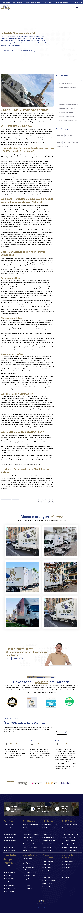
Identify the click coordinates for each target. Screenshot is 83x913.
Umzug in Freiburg (28, 882)
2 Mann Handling (46, 847)
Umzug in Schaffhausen (49, 880)
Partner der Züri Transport (69, 827)
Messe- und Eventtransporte (31, 834)
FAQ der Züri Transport (68, 837)
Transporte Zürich (28, 837)
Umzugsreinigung (8, 847)
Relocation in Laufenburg (66, 83)
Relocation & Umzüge (29, 840)
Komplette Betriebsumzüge (31, 827)
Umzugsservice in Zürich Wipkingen (68, 104)
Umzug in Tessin (66, 864)
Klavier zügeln (27, 850)
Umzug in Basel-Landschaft (31, 872)
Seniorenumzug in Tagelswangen (68, 120)
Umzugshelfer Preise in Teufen (67, 91)
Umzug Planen (8, 844)
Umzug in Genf (27, 885)
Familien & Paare (8, 824)
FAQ (64, 2)
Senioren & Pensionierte (10, 834)
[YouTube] (41, 907)
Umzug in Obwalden (48, 877)
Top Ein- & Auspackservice (50, 831)
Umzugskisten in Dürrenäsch (67, 108)
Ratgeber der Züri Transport (70, 847)
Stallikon (60, 135)
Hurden (77, 138)
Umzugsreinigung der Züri (49, 834)
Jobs (63, 831)
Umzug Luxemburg (9, 885)
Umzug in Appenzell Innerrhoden (28, 868)
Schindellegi (77, 142)
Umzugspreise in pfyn (64, 96)
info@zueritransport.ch (33, 2)
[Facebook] (38, 907)
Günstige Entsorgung (48, 840)
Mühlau (60, 142)
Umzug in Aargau (27, 858)
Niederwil (60, 146)
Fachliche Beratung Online (49, 827)
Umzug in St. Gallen (67, 861)
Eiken (67, 146)
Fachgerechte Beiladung (30, 847)
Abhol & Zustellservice (10, 850)
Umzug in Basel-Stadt (29, 875)
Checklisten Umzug (48, 850)
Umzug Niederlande (9, 888)
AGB (66, 2)
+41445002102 (48, 2)
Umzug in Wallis (66, 877)
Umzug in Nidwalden (48, 874)
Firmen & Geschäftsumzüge (31, 824)
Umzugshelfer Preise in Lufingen (67, 87)
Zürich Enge (68, 142)
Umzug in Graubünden (48, 861)
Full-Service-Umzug (48, 837)
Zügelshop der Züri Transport (70, 844)
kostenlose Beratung (26, 50)
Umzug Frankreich (9, 878)
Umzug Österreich (9, 891)
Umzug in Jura (46, 864)
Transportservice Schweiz (30, 844)
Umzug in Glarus (27, 888)
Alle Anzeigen (61, 733)
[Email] (43, 809)
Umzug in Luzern (47, 867)
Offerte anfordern (8, 50)
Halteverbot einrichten (48, 844)
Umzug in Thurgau (67, 867)
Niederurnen (61, 138)
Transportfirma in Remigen (66, 116)
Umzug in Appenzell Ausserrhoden (28, 863)
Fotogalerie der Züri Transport (70, 834)
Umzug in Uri (65, 870)
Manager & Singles (9, 827)
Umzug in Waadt (66, 874)
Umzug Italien (7, 875)
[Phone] (67, 809)
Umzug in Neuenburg (48, 870)
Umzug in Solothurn (47, 887)
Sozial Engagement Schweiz (70, 824)
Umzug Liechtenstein (10, 882)
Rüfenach (69, 138)
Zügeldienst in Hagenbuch (66, 112)
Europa (17, 45)
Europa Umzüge (8, 837)
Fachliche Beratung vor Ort (50, 824)
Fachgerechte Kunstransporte (31, 831)
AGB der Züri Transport (68, 840)
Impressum (59, 2)
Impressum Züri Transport (69, 850)
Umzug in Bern (27, 879)
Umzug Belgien (8, 865)
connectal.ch (69, 911)
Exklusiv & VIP (7, 831)
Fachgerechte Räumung (10, 840)
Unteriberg (69, 135)
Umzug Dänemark (9, 869)
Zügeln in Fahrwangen (65, 100)
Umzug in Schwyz (47, 883)
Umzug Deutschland (9, 872)
